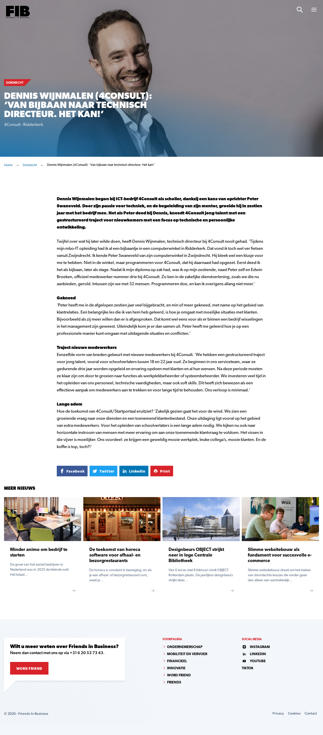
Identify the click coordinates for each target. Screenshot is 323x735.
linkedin (254, 654)
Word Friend (29, 668)
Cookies (294, 713)
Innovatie (176, 668)
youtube (254, 661)
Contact (311, 713)
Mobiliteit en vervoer (187, 654)
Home (8, 165)
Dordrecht (30, 165)
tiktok (247, 668)
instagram (256, 647)
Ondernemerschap (184, 647)
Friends (174, 682)
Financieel (177, 661)
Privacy (278, 713)
